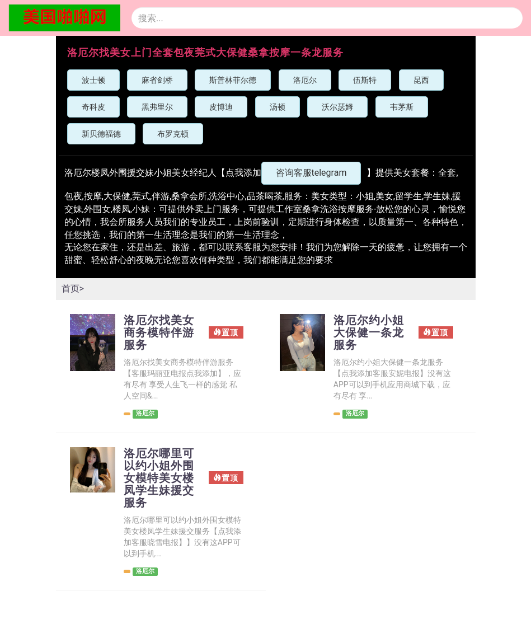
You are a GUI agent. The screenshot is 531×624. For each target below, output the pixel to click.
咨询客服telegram (311, 172)
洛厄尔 (305, 80)
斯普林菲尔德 (232, 80)
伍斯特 (365, 80)
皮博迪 (221, 106)
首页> (73, 288)
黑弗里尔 (157, 106)
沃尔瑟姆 (337, 106)
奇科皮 (93, 106)
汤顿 (277, 106)
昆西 (421, 80)
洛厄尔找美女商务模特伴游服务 (159, 332)
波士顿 (93, 80)
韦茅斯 (401, 106)
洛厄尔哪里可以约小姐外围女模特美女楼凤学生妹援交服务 (159, 478)
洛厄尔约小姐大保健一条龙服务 (368, 332)
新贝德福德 (101, 133)
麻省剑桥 (157, 80)
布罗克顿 (173, 133)
